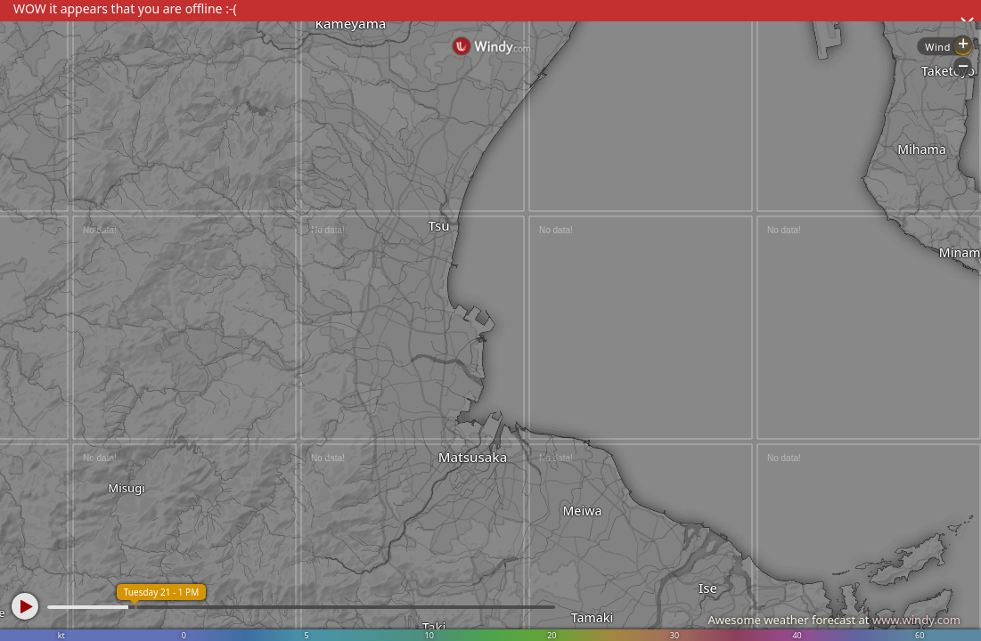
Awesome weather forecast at (834, 620)
